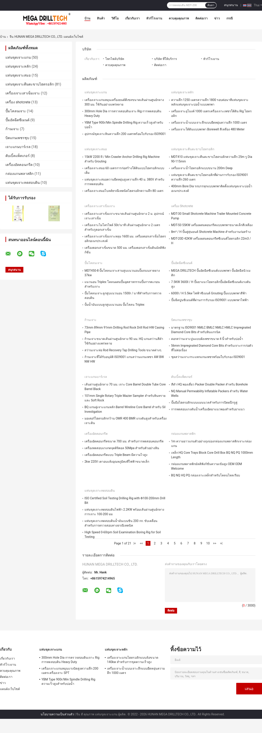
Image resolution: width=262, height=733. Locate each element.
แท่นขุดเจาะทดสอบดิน (22, 183)
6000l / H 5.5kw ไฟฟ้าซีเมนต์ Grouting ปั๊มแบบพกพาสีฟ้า (209, 293)
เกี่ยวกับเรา (132, 18)
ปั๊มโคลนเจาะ (15, 111)
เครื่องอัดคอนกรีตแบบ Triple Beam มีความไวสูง (115, 455)
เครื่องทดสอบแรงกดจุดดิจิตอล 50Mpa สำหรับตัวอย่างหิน (121, 448)
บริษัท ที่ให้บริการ (165, 59)
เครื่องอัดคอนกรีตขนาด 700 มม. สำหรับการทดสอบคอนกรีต (124, 441)
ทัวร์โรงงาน (154, 18)
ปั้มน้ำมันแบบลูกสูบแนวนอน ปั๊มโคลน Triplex (114, 304)
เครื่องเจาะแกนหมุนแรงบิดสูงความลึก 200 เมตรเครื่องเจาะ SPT (69, 671)
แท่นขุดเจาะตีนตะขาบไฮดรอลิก (29, 84)
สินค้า (101, 18)
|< (135, 543)
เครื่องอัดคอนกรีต (19, 165)
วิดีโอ (115, 18)
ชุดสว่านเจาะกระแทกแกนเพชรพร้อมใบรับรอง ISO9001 (208, 357)
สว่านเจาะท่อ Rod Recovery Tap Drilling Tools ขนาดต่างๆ (122, 350)
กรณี (229, 18)
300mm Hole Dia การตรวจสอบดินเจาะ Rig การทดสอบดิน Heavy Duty (70, 660)
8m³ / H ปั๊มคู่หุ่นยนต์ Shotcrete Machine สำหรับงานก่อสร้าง (211, 232)
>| (221, 543)
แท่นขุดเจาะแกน (18, 57)
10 (208, 543)
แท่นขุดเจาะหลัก (18, 66)
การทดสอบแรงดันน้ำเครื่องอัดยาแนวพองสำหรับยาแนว (208, 409)
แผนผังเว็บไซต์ (10, 689)
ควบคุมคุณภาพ (179, 18)
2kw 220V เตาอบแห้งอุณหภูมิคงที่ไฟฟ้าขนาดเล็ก (116, 461)
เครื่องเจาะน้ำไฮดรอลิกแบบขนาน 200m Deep (202, 168)
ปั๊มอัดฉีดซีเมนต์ (17, 120)
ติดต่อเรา (201, 18)
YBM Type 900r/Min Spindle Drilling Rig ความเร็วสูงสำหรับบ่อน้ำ (68, 681)
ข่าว (217, 18)
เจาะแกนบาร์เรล (18, 147)
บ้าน (87, 18)
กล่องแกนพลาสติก (19, 174)
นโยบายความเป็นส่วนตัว (57, 714)
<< (141, 543)
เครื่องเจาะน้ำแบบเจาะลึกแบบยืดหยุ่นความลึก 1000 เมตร (209, 122)
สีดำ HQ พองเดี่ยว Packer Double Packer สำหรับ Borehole (209, 384)
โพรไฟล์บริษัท (114, 59)
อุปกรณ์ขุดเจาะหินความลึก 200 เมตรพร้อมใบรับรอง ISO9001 (125, 134)
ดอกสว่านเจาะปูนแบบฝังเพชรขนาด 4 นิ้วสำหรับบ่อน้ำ (207, 339)
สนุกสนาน (231, 5)
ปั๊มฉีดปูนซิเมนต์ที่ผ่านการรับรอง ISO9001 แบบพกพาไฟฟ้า (209, 300)
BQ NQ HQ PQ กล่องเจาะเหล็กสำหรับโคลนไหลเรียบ (205, 475)
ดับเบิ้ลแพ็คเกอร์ (17, 156)
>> (214, 543)
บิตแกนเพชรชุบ (17, 138)
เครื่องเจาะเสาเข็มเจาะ (22, 93)
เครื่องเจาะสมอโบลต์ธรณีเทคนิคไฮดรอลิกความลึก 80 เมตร (124, 191)
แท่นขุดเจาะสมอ (18, 75)
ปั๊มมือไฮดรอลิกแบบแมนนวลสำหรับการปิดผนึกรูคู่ (204, 402)
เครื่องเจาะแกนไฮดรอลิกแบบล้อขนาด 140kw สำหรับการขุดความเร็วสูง (132, 660)
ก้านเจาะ (12, 129)
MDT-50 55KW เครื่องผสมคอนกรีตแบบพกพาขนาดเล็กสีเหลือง (212, 225)
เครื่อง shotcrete (17, 102)
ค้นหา (210, 5)
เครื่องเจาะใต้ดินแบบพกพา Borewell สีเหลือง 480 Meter (208, 129)
